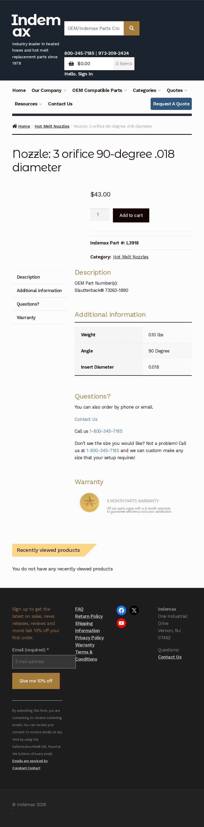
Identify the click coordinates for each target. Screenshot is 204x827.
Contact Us (60, 103)
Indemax (36, 25)
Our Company (47, 90)
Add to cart (131, 215)
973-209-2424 (113, 53)
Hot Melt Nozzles (52, 126)
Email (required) (30, 649)
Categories (144, 90)
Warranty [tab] (26, 317)
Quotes (174, 90)
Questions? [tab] (28, 304)
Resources (26, 103)
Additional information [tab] (39, 290)
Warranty (84, 644)
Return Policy (89, 616)
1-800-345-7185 (106, 431)
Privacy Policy (89, 637)
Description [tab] (28, 277)
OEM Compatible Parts (97, 90)
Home (19, 90)
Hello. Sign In (78, 74)
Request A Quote (171, 103)
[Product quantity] (99, 214)
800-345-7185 (79, 53)
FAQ (79, 609)
